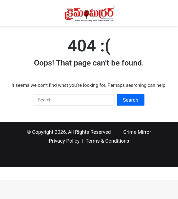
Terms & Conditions (107, 141)
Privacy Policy (64, 141)
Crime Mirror (137, 132)
